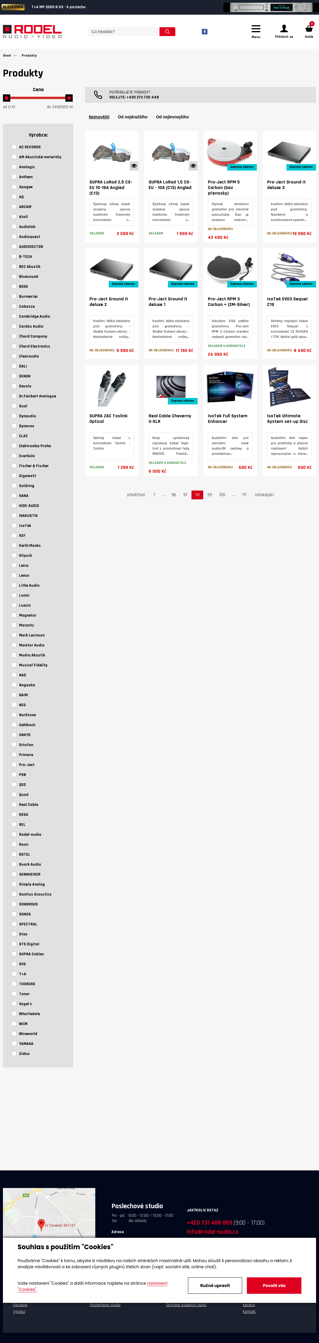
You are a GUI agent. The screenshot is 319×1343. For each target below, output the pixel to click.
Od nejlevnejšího (172, 120)
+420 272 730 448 (142, 100)
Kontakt (249, 1315)
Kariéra (249, 1308)
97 (185, 498)
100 (222, 498)
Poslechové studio (105, 1308)
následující (264, 498)
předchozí (136, 498)
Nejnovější (99, 120)
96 (174, 498)
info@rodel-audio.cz (212, 1235)
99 (209, 498)
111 (244, 498)
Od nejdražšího (132, 120)
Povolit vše (274, 1285)
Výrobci (19, 1315)
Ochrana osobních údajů (186, 1308)
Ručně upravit (215, 1285)
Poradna (20, 1308)
